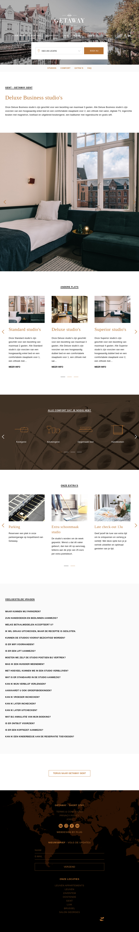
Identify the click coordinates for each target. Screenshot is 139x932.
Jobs (69, 823)
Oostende (69, 901)
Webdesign (64, 836)
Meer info (14, 371)
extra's (79, 68)
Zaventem (69, 897)
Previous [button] (4, 206)
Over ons (18, 36)
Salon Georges (69, 916)
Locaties (35, 36)
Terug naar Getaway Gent (69, 777)
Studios (51, 68)
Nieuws (78, 36)
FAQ (66, 36)
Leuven (69, 894)
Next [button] (134, 206)
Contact (93, 36)
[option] (27, 336)
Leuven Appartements (69, 890)
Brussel (69, 913)
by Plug (77, 836)
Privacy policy (69, 820)
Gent (69, 905)
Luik (69, 909)
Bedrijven (52, 36)
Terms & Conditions (69, 816)
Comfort (65, 68)
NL (107, 36)
